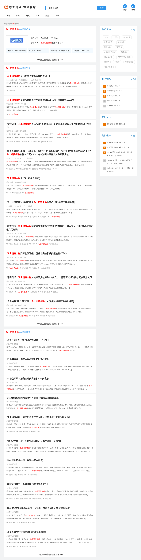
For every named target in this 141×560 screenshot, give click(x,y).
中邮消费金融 (13, 244)
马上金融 (44, 38)
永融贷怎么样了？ (113, 86)
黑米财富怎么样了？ (114, 105)
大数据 (18, 523)
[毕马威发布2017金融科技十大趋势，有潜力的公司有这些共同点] (38, 508)
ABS (56, 169)
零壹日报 (12, 142)
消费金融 (11, 90)
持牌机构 (36, 431)
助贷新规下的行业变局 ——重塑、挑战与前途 (120, 170)
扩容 (33, 316)
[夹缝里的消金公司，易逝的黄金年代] (24, 460)
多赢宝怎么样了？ (113, 96)
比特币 (11, 292)
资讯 (28, 15)
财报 (20, 431)
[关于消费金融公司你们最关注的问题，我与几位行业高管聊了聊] (38, 417)
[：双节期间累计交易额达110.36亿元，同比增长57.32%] (40, 100)
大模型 (115, 37)
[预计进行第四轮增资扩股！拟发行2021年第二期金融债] (40, 202)
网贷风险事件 (109, 67)
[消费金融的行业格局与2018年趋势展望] (26, 532)
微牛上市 (56, 292)
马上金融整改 (44, 268)
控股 (22, 475)
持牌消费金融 (36, 499)
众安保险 (51, 316)
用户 (57, 15)
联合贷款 (33, 217)
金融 (50, 142)
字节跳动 (127, 37)
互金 (17, 546)
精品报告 (12, 169)
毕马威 (32, 523)
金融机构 (12, 316)
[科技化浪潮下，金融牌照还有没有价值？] (27, 484)
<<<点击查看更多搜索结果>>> (50, 60)
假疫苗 (106, 62)
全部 (8, 15)
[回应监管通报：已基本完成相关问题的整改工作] (36, 253)
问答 (47, 15)
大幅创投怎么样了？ (114, 91)
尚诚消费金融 (44, 292)
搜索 (102, 8)
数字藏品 (121, 42)
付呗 (33, 244)
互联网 (33, 546)
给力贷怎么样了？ (113, 101)
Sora (106, 37)
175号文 (119, 47)
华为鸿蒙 (41, 316)
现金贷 (27, 431)
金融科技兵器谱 (110, 52)
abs (10, 193)
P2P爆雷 (124, 52)
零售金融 (107, 47)
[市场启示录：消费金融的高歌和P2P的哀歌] (28, 359)
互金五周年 (129, 62)
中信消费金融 (23, 499)
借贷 (25, 523)
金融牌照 (12, 499)
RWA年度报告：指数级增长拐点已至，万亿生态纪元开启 (119, 162)
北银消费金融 (31, 475)
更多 (133, 29)
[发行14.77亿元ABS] (23, 178)
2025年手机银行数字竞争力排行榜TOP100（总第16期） (119, 154)
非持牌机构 (12, 475)
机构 (18, 15)
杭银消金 (54, 244)
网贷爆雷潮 (108, 57)
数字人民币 (22, 142)
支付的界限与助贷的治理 (116, 124)
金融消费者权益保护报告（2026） (119, 147)
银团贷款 (35, 169)
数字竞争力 (108, 42)
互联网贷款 (12, 217)
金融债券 (43, 217)
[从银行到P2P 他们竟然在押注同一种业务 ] (27, 340)
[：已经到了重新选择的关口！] (28, 76)
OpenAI (43, 142)
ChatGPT (33, 142)
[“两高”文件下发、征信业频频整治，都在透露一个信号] (33, 441)
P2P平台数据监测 (124, 57)
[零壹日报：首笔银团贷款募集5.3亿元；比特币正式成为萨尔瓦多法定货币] (49, 277)
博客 (37, 15)
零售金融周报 (23, 169)
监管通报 (25, 268)
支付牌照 (47, 499)
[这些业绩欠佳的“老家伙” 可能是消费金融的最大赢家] (32, 398)
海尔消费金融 (46, 169)
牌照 (10, 523)
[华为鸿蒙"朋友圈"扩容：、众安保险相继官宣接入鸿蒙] (40, 301)
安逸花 (34, 268)
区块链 (117, 62)
